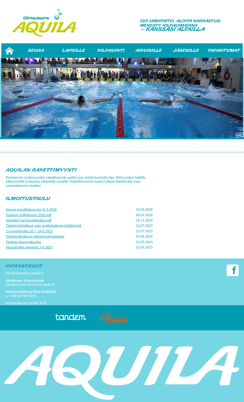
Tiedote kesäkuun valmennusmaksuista (35, 236)
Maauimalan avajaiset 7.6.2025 (29, 247)
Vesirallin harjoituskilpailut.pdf (29, 220)
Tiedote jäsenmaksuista (23, 242)
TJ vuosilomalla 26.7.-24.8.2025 (29, 231)
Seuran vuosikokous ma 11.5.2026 (31, 209)
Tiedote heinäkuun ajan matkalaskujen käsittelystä (43, 225)
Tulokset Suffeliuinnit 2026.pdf (29, 215)
